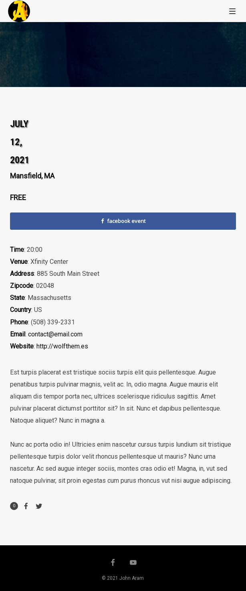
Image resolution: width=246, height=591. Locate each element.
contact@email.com (55, 334)
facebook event (123, 221)
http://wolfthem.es (62, 346)
